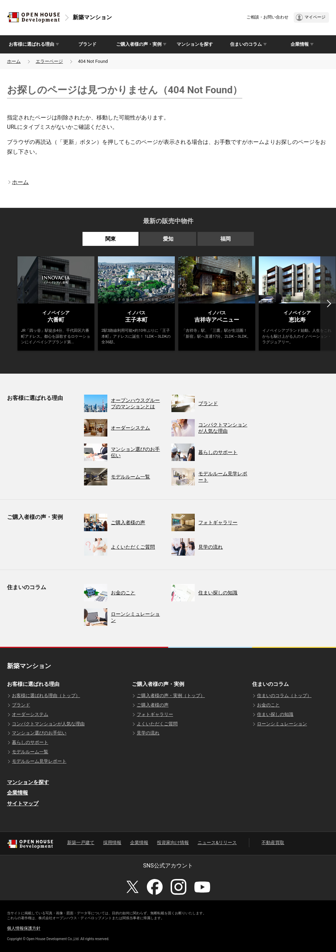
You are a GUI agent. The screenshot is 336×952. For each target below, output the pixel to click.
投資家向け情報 (173, 842)
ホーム (14, 61)
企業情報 (17, 793)
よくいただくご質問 (157, 723)
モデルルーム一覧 (30, 751)
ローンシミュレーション (282, 723)
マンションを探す (195, 44)
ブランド (87, 44)
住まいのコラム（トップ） (284, 695)
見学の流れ (148, 732)
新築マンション (92, 17)
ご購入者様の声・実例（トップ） (171, 695)
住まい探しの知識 (275, 714)
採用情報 (112, 842)
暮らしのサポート (30, 742)
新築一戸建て (80, 842)
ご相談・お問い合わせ (267, 17)
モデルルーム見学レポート (39, 761)
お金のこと (268, 705)
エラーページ (49, 61)
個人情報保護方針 (24, 928)
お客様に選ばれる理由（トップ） (46, 695)
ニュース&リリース (217, 842)
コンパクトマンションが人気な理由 (48, 723)
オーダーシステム (30, 714)
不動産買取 (273, 842)
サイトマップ (22, 803)
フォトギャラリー (155, 714)
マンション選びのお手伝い (39, 732)
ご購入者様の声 (153, 705)
